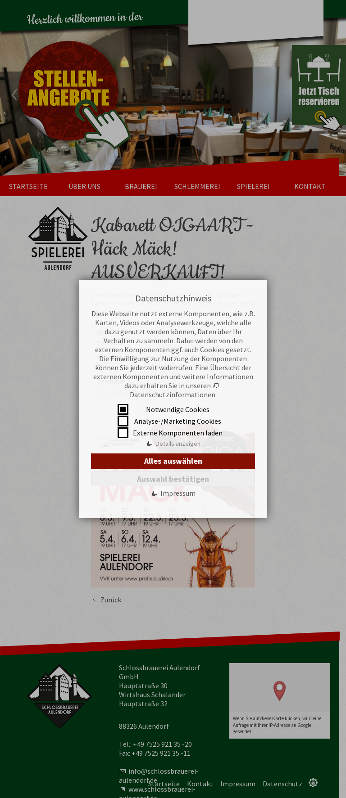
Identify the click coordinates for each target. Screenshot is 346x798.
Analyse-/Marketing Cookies (177, 421)
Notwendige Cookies (177, 409)
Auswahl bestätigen (173, 479)
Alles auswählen (173, 461)
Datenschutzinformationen (172, 394)
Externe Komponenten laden (178, 432)
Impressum (178, 493)
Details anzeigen (177, 443)
